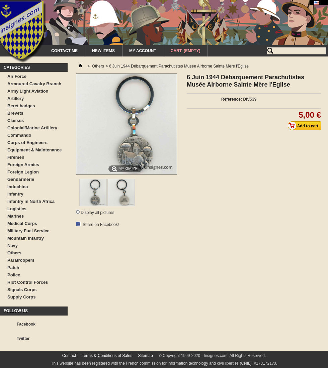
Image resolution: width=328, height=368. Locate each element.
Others (14, 252)
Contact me (64, 50)
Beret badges (21, 105)
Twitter (23, 338)
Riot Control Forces (27, 282)
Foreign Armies (23, 164)
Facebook (26, 324)
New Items (103, 50)
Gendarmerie (20, 179)
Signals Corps (21, 289)
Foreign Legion (23, 171)
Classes (15, 120)
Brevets (15, 113)
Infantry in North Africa (31, 201)
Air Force (16, 76)
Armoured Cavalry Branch (34, 83)
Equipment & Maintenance (34, 149)
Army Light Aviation (28, 91)
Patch (13, 267)
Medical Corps (22, 223)
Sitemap (145, 355)
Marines (15, 216)
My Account (142, 50)
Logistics (16, 208)
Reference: (231, 99)
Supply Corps (21, 296)
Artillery (15, 98)
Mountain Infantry (25, 238)
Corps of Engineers (27, 142)
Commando (19, 135)
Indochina (17, 186)
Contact (69, 355)
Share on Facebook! (101, 224)
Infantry (15, 194)
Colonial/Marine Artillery (32, 127)
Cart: (185, 50)
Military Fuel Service (28, 230)
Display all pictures (97, 212)
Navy (12, 245)
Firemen (15, 157)
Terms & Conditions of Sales (107, 355)
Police (13, 274)
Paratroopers (20, 260)
